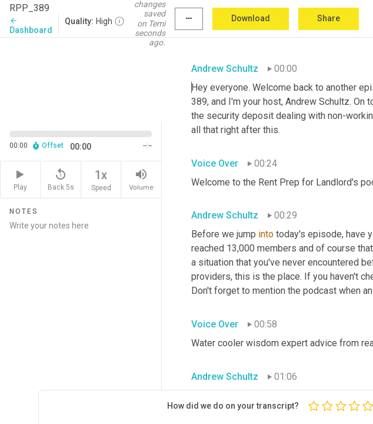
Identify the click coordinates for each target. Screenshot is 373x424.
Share (328, 18)
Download (250, 18)
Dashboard (30, 25)
